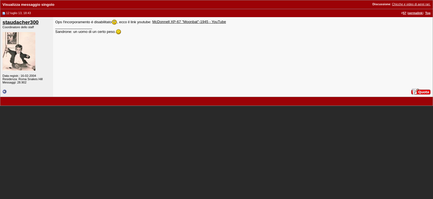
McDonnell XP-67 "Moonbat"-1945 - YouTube (189, 22)
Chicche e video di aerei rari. (411, 4)
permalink (415, 13)
